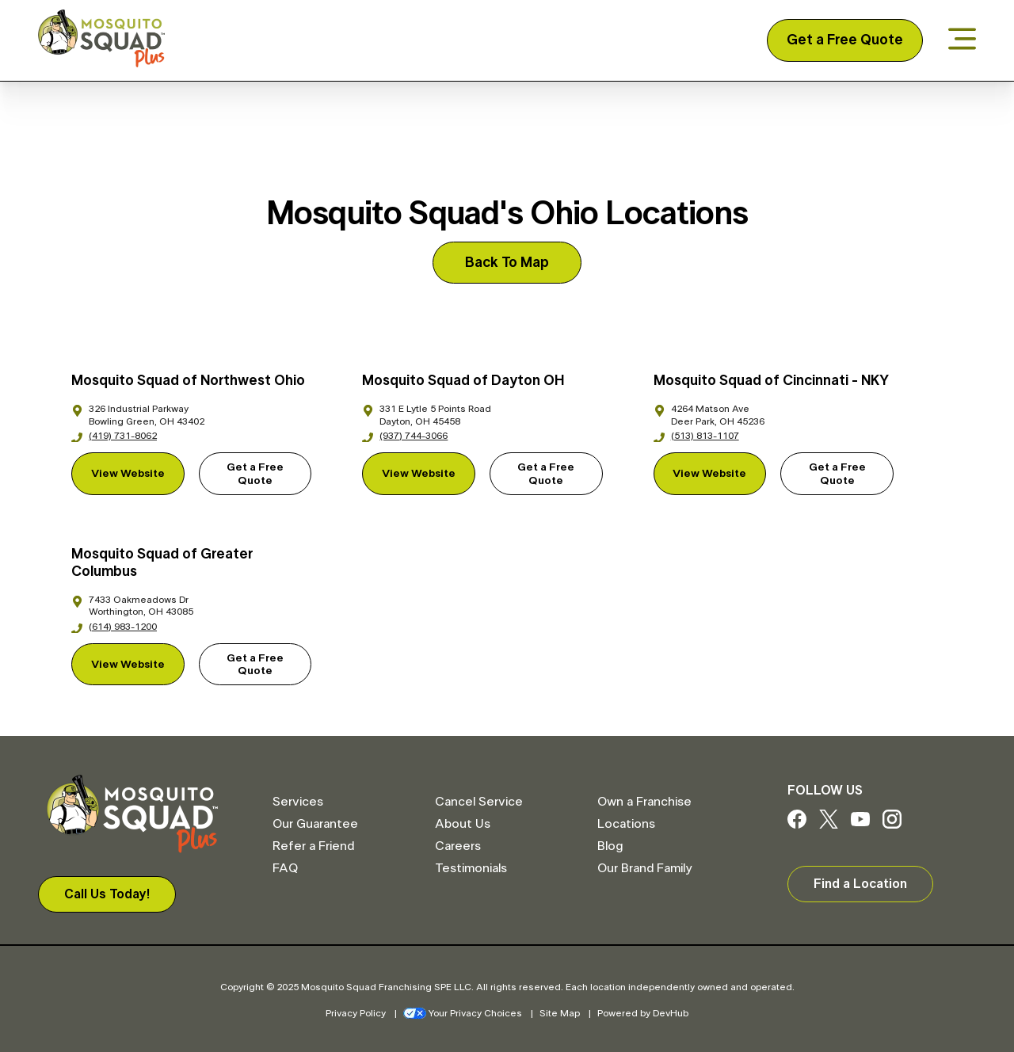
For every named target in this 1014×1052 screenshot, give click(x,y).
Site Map (559, 1013)
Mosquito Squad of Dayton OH (463, 381)
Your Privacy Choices (462, 1013)
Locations (626, 824)
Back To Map (507, 263)
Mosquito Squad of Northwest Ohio (188, 381)
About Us (462, 824)
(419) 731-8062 (114, 435)
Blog (610, 846)
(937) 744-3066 (405, 435)
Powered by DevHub (642, 1013)
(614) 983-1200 (114, 626)
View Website (128, 473)
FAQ (285, 868)
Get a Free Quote (845, 40)
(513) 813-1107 (696, 435)
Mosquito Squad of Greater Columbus (162, 563)
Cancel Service (479, 801)
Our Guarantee (315, 824)
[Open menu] (962, 40)
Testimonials (471, 868)
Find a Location (860, 884)
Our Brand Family (644, 868)
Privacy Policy (356, 1013)
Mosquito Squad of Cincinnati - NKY (771, 381)
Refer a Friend (313, 846)
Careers (458, 846)
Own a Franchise (644, 801)
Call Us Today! (107, 894)
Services (298, 801)
